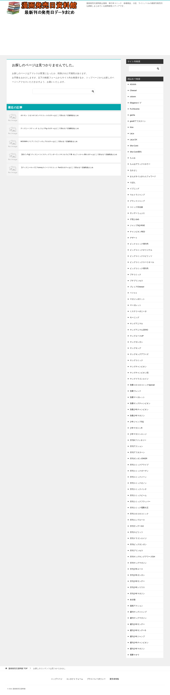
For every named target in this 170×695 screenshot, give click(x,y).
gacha (132, 115)
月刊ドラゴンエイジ (138, 538)
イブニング (134, 189)
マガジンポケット (137, 299)
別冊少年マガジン (137, 416)
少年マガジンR (136, 428)
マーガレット (135, 305)
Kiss (131, 127)
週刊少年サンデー (137, 624)
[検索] (64, 91)
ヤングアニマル (136, 323)
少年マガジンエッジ (138, 434)
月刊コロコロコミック (139, 514)
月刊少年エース (136, 569)
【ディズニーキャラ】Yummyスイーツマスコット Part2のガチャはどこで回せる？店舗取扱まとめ (57, 167)
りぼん (132, 182)
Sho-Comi (134, 146)
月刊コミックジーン (138, 477)
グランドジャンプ (137, 201)
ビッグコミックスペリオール (142, 262)
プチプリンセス (136, 281)
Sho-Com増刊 (135, 152)
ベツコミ (133, 293)
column (133, 96)
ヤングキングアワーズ (139, 354)
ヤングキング (135, 348)
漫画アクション (136, 606)
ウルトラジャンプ (137, 195)
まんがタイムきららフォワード (143, 176)
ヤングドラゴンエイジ (139, 379)
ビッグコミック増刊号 (139, 268)
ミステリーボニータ (138, 311)
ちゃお (132, 158)
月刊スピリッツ (136, 532)
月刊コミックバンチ (138, 489)
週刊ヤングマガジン (138, 618)
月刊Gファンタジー (138, 440)
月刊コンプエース (137, 520)
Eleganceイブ (135, 103)
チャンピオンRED (137, 232)
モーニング (134, 317)
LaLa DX (133, 140)
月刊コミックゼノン (138, 483)
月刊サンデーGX (137, 526)
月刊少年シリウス (137, 587)
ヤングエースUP (137, 336)
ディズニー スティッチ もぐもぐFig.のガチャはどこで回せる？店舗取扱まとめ (50, 128)
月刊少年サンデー (137, 581)
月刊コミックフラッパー (140, 501)
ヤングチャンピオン (138, 366)
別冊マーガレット (137, 397)
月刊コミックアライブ (139, 465)
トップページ (56, 679)
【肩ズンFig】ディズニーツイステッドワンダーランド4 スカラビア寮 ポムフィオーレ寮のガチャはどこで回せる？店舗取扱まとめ (69, 154)
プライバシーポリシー (96, 679)
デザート (133, 238)
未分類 (132, 600)
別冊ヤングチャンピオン (140, 403)
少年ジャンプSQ (137, 422)
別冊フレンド (135, 391)
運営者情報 (114, 679)
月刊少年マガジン (137, 593)
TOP (17, 668)
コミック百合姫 (136, 207)
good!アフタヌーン (138, 121)
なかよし (133, 170)
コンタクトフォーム (74, 679)
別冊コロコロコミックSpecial (142, 385)
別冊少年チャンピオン (139, 409)
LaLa (132, 133)
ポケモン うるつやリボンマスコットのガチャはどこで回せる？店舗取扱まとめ (50, 115)
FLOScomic (135, 109)
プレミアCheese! (137, 287)
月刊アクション (136, 446)
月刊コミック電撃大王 (139, 508)
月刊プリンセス (136, 550)
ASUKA (133, 84)
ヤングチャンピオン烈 (139, 373)
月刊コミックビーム (138, 495)
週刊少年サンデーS (138, 630)
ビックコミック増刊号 (139, 244)
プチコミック (135, 274)
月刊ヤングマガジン (138, 563)
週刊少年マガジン (137, 649)
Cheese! (133, 90)
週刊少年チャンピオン (139, 642)
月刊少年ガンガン (137, 575)
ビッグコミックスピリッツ (141, 256)
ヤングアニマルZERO (139, 330)
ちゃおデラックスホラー (140, 164)
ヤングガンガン (136, 342)
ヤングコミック (136, 360)
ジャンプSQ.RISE (137, 225)
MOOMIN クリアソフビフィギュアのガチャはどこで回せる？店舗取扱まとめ (49, 141)
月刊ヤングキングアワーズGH (142, 557)
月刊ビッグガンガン (138, 544)
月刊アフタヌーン (137, 452)
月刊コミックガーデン (139, 471)
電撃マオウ (134, 655)
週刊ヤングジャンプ (138, 612)
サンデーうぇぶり (137, 213)
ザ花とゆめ (134, 219)
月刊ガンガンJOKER (138, 458)
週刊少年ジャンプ (137, 636)
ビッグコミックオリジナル (141, 250)
